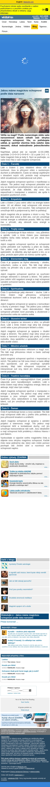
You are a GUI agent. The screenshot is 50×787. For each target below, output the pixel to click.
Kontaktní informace (7, 730)
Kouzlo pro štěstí (9, 665)
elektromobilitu (34, 772)
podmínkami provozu (29, 731)
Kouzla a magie (20, 668)
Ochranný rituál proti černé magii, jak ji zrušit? (20, 671)
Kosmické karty (16, 481)
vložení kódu (17, 693)
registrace (10, 693)
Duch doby (14, 462)
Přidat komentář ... (9, 622)
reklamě (26, 730)
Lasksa (5, 659)
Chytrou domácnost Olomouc (19, 772)
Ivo (46, 18)
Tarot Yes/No (25, 702)
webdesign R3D (13, 778)
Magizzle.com (28, 2)
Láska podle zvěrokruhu (20, 491)
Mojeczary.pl (25, 710)
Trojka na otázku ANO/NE (20, 471)
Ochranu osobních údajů (17, 733)
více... (46, 467)
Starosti (18, 662)
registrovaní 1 (19, 775)
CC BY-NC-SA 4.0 (25, 762)
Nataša (36, 18)
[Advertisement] (25, 61)
